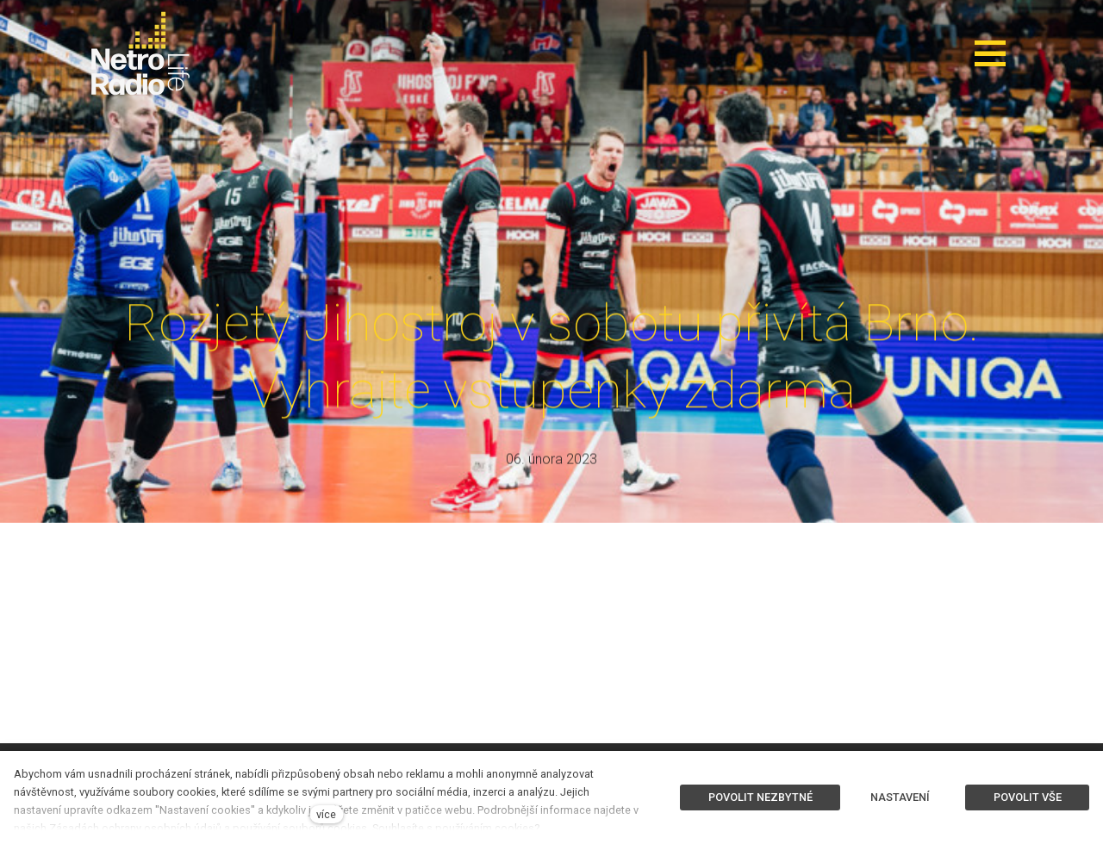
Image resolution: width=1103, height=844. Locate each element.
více (326, 814)
